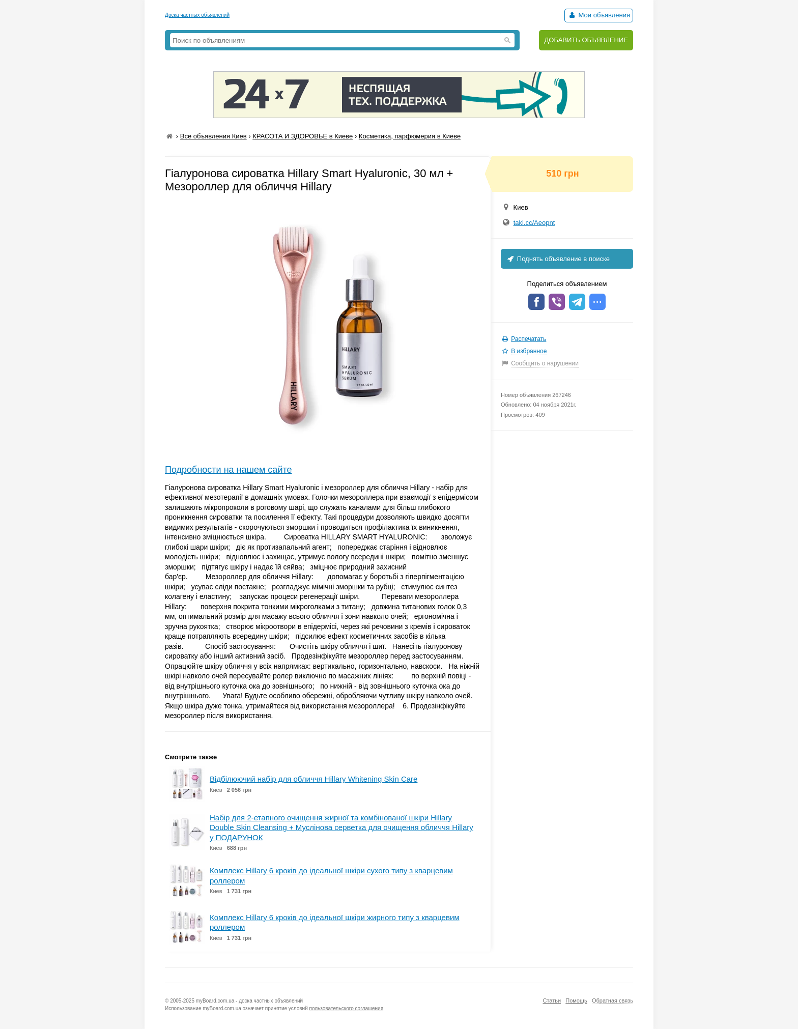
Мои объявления (598, 15)
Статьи (552, 1000)
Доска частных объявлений (197, 15)
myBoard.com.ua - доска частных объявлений (249, 1001)
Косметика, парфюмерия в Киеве (410, 136)
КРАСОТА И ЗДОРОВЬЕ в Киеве (302, 136)
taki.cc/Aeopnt (534, 222)
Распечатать (528, 338)
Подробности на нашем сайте (228, 470)
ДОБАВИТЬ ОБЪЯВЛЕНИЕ (586, 40)
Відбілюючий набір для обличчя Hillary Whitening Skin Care (313, 779)
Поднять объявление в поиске (558, 259)
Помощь (576, 1000)
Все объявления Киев (213, 136)
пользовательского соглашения (346, 1008)
